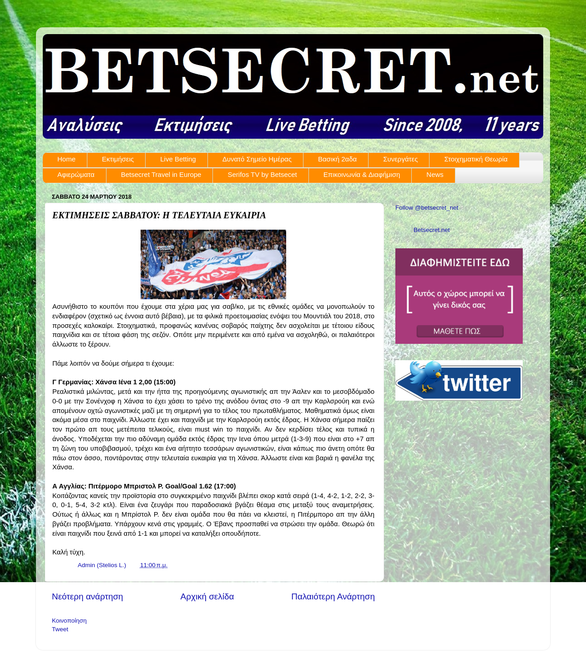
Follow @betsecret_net (426, 207)
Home (66, 159)
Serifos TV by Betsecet (262, 174)
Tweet (60, 629)
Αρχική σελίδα (207, 596)
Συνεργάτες (400, 159)
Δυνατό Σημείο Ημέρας (257, 159)
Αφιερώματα (76, 174)
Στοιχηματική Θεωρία (475, 159)
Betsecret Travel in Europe (161, 174)
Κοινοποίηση (69, 620)
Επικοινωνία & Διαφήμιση (361, 174)
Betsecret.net (432, 229)
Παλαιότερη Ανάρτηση (333, 596)
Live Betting (178, 159)
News (435, 174)
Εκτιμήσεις (118, 159)
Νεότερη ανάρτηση (87, 596)
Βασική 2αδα (337, 159)
